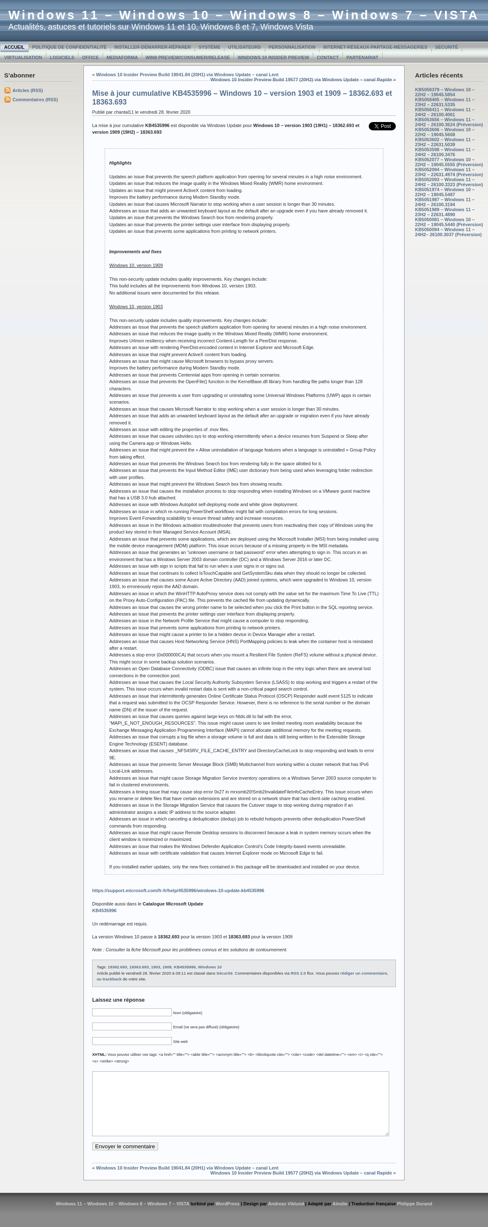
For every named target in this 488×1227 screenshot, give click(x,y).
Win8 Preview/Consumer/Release (188, 57)
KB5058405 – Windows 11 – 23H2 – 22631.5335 (445, 102)
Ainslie (339, 1216)
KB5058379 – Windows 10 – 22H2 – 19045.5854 (445, 92)
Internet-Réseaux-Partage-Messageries (375, 47)
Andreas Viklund (286, 1216)
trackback (112, 979)
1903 (155, 967)
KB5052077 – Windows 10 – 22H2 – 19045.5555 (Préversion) (449, 162)
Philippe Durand (414, 1216)
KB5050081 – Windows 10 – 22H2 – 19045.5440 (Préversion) (449, 222)
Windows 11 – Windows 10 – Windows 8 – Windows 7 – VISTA (243, 15)
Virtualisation (23, 57)
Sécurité (446, 47)
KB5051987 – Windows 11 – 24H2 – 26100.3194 (445, 202)
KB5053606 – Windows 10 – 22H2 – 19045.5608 (445, 132)
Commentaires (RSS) (35, 99)
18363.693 (138, 967)
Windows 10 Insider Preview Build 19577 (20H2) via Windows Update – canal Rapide (301, 79)
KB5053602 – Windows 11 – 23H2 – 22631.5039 (445, 142)
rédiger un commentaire (363, 973)
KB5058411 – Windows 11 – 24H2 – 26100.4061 (445, 112)
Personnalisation (292, 47)
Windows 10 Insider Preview (273, 57)
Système (209, 47)
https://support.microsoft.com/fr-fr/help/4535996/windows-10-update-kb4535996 (178, 890)
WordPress (228, 1216)
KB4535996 (185, 967)
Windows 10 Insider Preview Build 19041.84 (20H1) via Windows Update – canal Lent (187, 74)
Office (90, 57)
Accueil (14, 47)
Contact (328, 57)
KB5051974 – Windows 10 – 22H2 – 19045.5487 (445, 192)
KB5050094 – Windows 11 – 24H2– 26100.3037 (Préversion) (448, 232)
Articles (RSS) (28, 90)
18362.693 (117, 967)
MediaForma (122, 57)
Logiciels (62, 57)
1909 (166, 967)
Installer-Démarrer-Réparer (152, 47)
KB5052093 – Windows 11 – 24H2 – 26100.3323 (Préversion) (449, 182)
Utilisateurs (244, 47)
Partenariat (363, 57)
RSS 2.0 (298, 973)
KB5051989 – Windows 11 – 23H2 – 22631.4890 (445, 212)
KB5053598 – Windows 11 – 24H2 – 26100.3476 (445, 152)
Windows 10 (210, 967)
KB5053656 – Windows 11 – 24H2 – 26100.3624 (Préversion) (449, 122)
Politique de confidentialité (69, 47)
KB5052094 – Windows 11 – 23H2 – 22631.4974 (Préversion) (449, 172)
